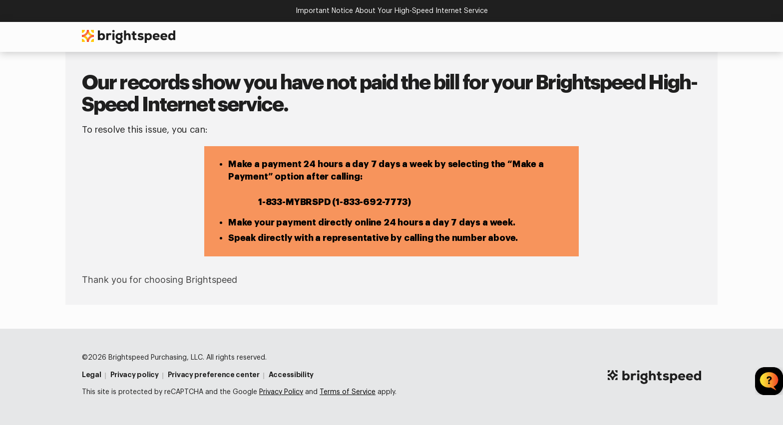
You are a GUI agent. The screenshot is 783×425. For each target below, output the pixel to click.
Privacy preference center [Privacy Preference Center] (214, 374)
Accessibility (291, 374)
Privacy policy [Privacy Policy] (134, 374)
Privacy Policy (281, 392)
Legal (91, 374)
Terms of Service (348, 392)
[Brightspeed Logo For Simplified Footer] (654, 377)
